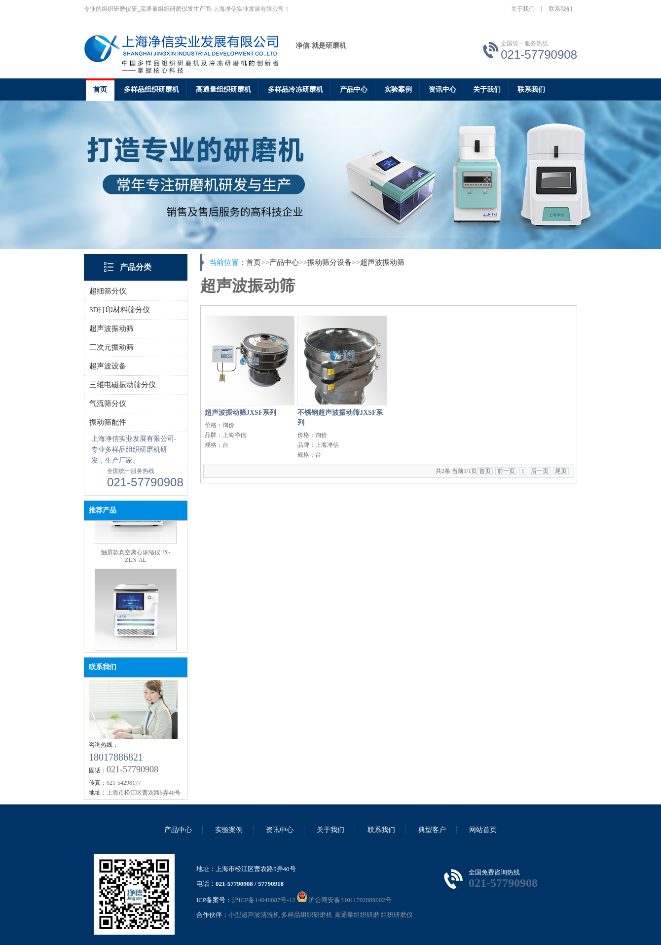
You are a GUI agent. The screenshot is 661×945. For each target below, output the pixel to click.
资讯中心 (442, 89)
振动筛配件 (107, 422)
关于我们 (523, 8)
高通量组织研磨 (356, 914)
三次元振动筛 (111, 347)
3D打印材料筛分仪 (119, 310)
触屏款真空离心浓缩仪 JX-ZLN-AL (135, 558)
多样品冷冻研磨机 (295, 89)
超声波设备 (107, 366)
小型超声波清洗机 (254, 914)
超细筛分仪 (107, 291)
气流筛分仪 (107, 403)
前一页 (506, 471)
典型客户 (432, 830)
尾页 (561, 471)
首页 (100, 89)
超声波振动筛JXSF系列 (240, 412)
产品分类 (135, 267)
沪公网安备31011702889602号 (344, 900)
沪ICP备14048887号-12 (263, 900)
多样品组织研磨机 (151, 89)
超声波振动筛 (111, 328)
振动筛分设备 (329, 262)
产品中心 (353, 89)
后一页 (540, 471)
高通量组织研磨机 (223, 89)
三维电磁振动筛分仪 (122, 385)
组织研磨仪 (397, 914)
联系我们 (560, 8)
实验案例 (398, 89)
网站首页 (483, 830)
